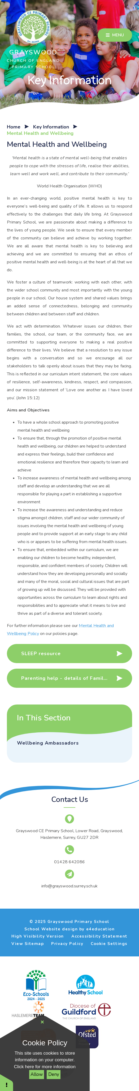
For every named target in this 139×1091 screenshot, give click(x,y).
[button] (6, 1082)
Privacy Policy (67, 943)
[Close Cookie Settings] (42, 1022)
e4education (100, 929)
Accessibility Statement (99, 936)
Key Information (51, 127)
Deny (53, 1074)
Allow (37, 1074)
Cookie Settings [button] (109, 943)
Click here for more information (45, 1066)
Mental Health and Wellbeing (40, 133)
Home (13, 127)
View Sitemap (27, 943)
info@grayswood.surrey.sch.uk (69, 886)
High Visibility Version (37, 936)
